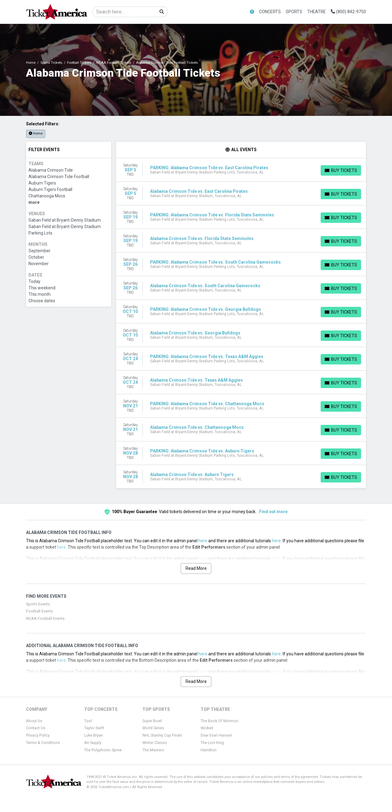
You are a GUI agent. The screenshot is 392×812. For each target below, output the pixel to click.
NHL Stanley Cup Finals (162, 735)
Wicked (207, 728)
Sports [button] (294, 11)
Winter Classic (154, 743)
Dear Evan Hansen (216, 735)
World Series (153, 728)
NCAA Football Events (45, 618)
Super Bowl (152, 721)
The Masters (153, 750)
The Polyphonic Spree (103, 750)
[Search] (124, 11)
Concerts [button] (270, 11)
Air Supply (92, 743)
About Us (34, 721)
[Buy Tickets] (341, 170)
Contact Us (35, 728)
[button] (252, 11)
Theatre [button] (316, 11)
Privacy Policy (38, 735)
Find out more (273, 511)
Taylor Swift (94, 728)
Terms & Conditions (43, 743)
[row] (241, 170)
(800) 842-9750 (348, 11)
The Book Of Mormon (219, 721)
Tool (88, 721)
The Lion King (212, 743)
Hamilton (209, 750)
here (202, 540)
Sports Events (38, 604)
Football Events (39, 611)
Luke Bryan (93, 735)
